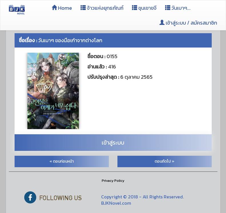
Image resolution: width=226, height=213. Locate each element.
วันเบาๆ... (178, 8)
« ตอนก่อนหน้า (61, 161)
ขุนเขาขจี (144, 8)
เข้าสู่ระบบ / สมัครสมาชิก (188, 23)
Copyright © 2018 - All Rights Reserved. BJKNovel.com (142, 200)
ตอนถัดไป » (164, 161)
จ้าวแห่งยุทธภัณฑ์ (102, 8)
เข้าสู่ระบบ (113, 142)
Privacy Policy (113, 180)
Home (62, 8)
